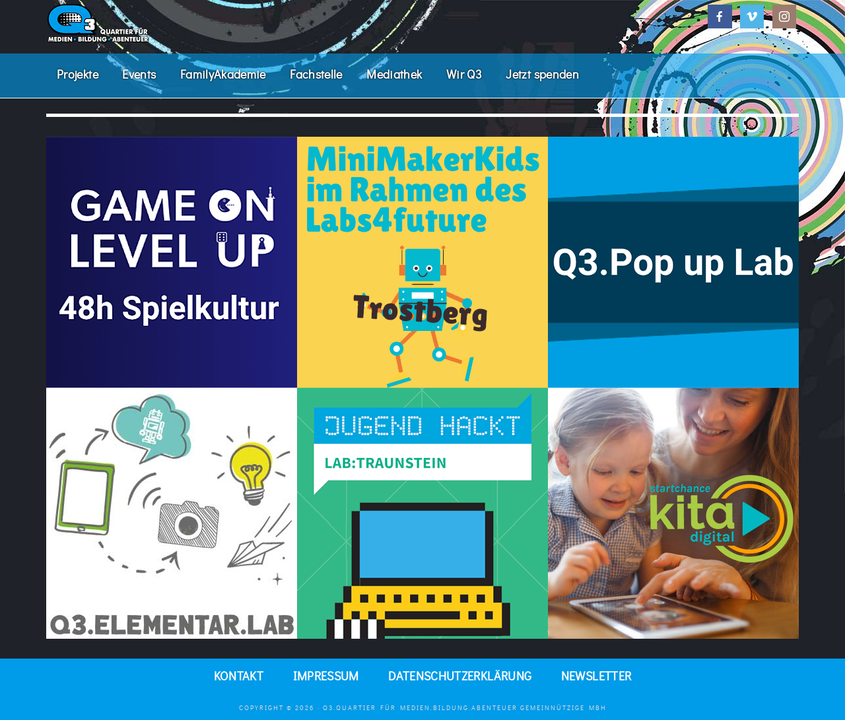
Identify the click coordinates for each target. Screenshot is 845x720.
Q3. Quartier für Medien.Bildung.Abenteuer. (145, 23)
